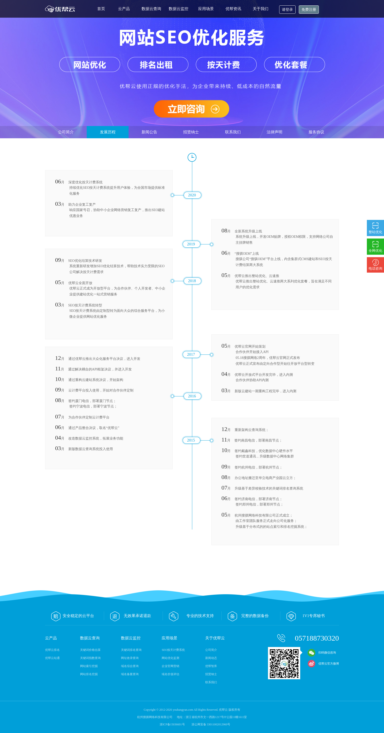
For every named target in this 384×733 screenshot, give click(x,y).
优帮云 (61, 9)
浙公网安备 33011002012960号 (211, 724)
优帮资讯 (233, 9)
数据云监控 (178, 9)
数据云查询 (151, 9)
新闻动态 (211, 658)
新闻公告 (149, 132)
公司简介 (66, 132)
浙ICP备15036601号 (173, 724)
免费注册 (308, 10)
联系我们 (233, 132)
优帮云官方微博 (323, 664)
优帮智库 (211, 666)
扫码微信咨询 (322, 653)
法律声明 (274, 132)
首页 (101, 9)
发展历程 (108, 132)
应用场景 (206, 9)
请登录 (287, 10)
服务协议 (316, 132)
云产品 (124, 9)
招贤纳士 (191, 132)
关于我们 (260, 9)
